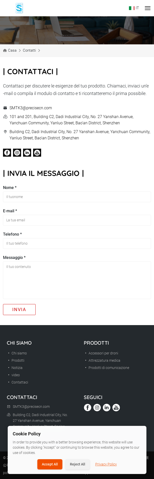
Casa (12, 50)
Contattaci (17, 382)
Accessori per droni (101, 353)
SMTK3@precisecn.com (31, 108)
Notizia (15, 368)
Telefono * (12, 234)
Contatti (29, 50)
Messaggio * (14, 257)
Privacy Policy (106, 464)
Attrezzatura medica (102, 360)
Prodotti (15, 360)
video (13, 375)
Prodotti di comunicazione (106, 368)
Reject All (77, 464)
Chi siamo (17, 353)
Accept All (50, 464)
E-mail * (10, 211)
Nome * (10, 187)
